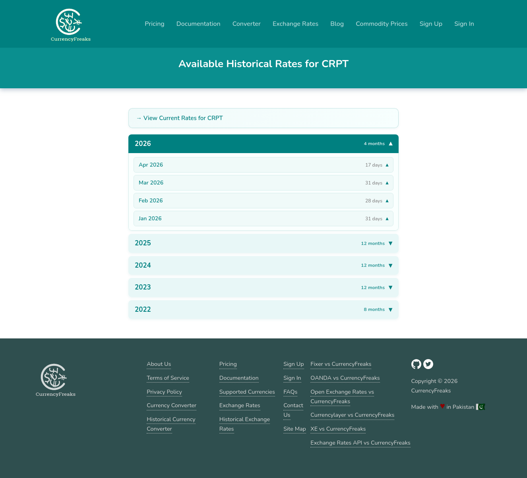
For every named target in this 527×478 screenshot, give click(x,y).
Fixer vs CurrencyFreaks (340, 364)
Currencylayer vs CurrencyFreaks (352, 415)
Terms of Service (168, 378)
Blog (337, 23)
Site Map (294, 429)
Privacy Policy (164, 392)
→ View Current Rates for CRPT (179, 118)
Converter (246, 23)
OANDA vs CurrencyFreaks (345, 378)
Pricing (155, 23)
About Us (159, 364)
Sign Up (431, 23)
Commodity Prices (381, 23)
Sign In (464, 23)
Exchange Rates (295, 23)
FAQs (290, 392)
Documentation (198, 23)
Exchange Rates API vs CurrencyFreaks (360, 443)
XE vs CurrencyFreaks (338, 429)
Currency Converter (171, 405)
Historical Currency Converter (171, 424)
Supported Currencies (247, 392)
